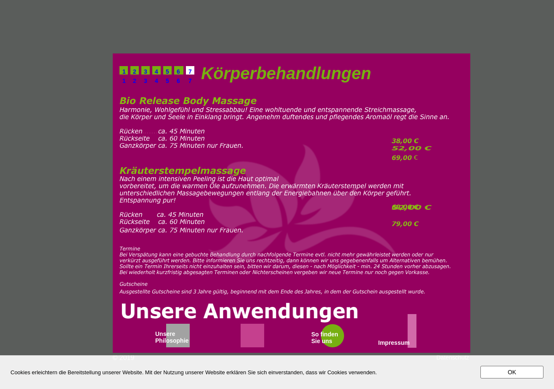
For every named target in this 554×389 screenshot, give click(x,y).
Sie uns (321, 341)
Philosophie (171, 340)
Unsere (165, 333)
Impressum (394, 342)
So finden (324, 334)
